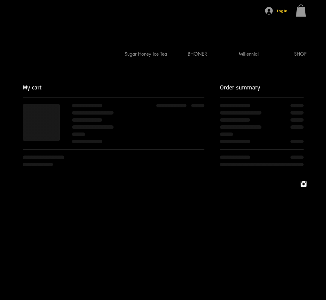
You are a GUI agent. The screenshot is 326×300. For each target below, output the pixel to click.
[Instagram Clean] (304, 184)
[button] (301, 10)
